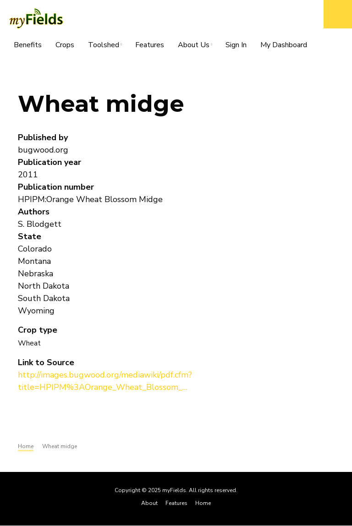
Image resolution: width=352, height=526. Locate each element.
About (149, 503)
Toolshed (103, 46)
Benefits (28, 45)
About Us (193, 46)
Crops (64, 45)
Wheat (29, 343)
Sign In (236, 45)
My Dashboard (283, 45)
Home (203, 503)
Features (149, 45)
